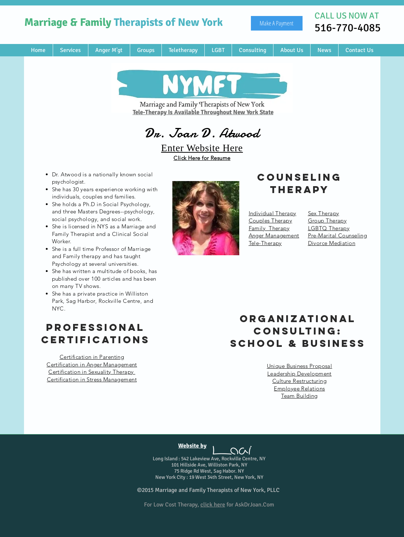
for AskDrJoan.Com (237, 504)
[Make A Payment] (277, 23)
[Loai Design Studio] (232, 450)
